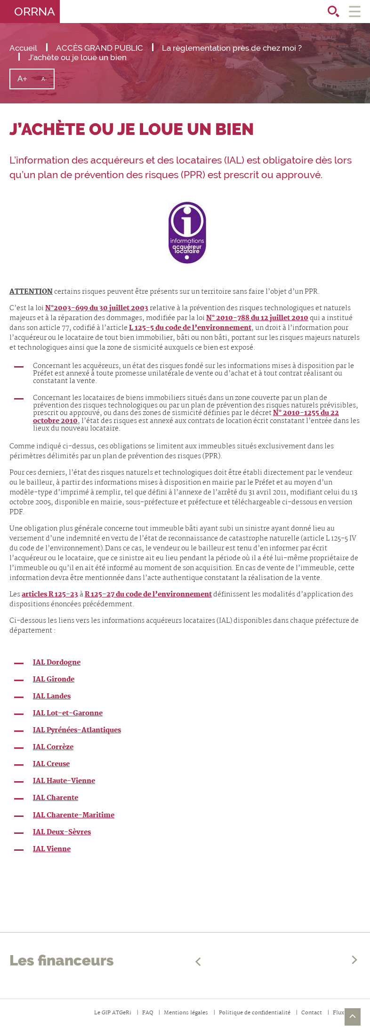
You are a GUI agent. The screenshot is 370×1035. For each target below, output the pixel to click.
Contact (311, 1013)
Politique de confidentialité (254, 1013)
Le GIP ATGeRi (112, 1013)
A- (47, 82)
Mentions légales (186, 1013)
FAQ (147, 1013)
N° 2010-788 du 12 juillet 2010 (257, 318)
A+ (25, 81)
